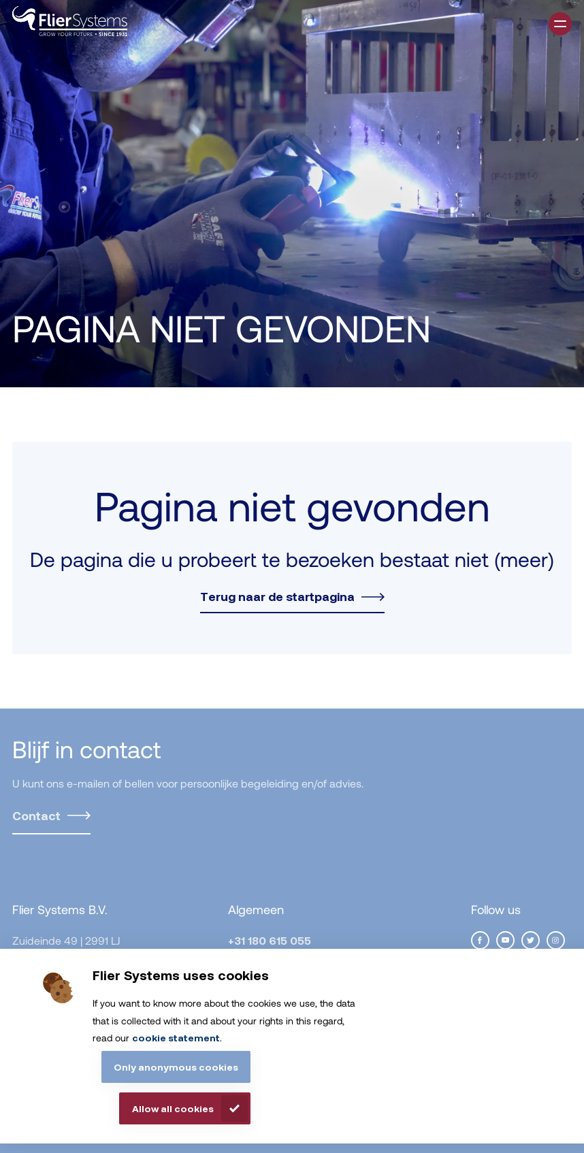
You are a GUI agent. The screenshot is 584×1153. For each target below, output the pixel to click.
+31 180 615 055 (269, 940)
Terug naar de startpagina (277, 596)
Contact (36, 815)
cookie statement (176, 1037)
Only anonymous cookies (176, 1067)
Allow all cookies (173, 1108)
